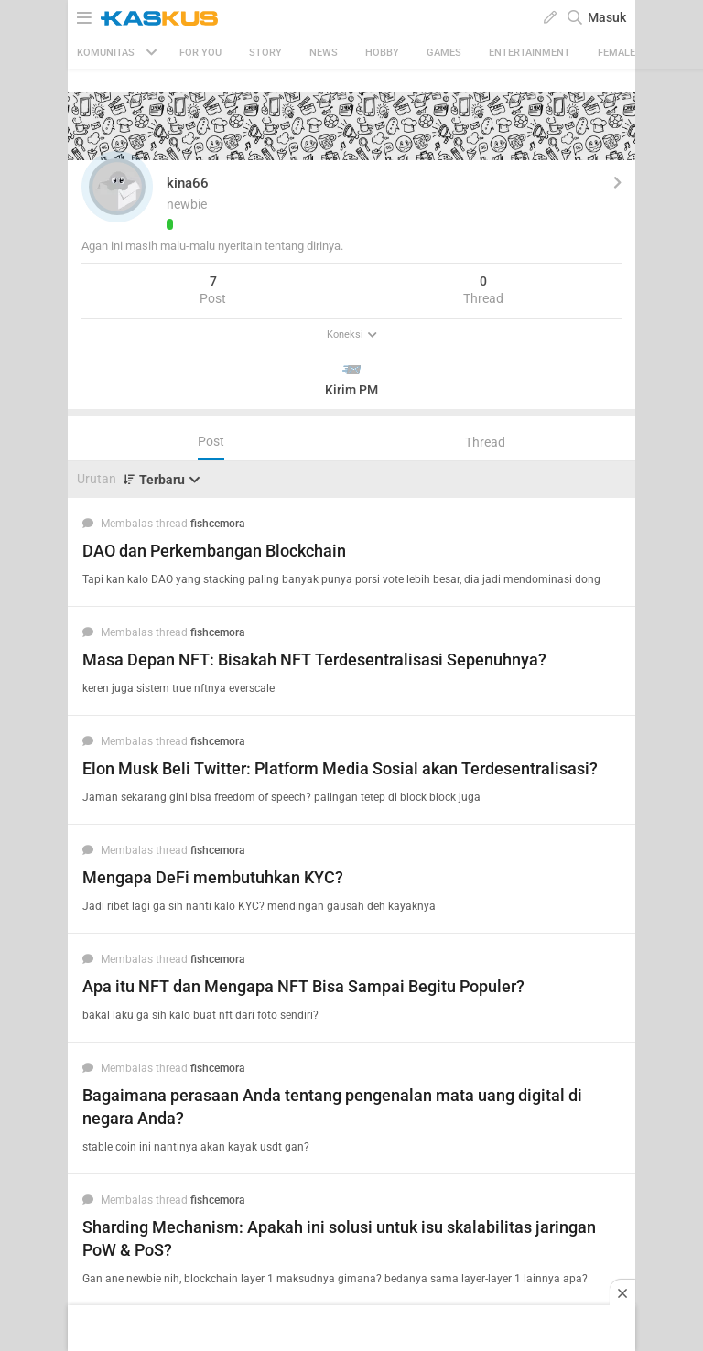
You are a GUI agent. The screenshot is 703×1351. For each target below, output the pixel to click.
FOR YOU (200, 53)
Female (616, 53)
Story (265, 53)
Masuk (607, 17)
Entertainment (529, 53)
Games (444, 53)
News (323, 53)
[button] (117, 186)
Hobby (382, 53)
